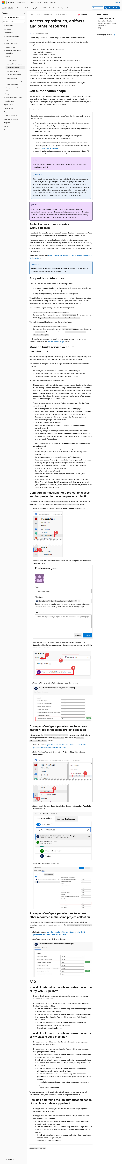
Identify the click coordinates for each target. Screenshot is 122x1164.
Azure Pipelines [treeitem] (9, 25)
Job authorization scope (55, 342)
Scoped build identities (105, 21)
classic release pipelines (49, 148)
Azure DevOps (47, 14)
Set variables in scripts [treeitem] (14, 74)
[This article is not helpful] (116, 35)
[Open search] (113, 2)
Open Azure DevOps (112, 8)
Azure (38, 14)
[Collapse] (24, 13)
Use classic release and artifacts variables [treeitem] (14, 83)
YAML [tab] (33, 110)
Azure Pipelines (60, 14)
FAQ (99, 28)
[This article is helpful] (114, 35)
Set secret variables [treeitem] (13, 71)
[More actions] (91, 14)
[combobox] (13, 17)
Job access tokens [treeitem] (13, 67)
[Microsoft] (3, 2)
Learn (31, 14)
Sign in (117, 2)
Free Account (97, 8)
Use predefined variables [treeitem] (14, 64)
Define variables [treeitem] (12, 60)
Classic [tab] (40, 110)
